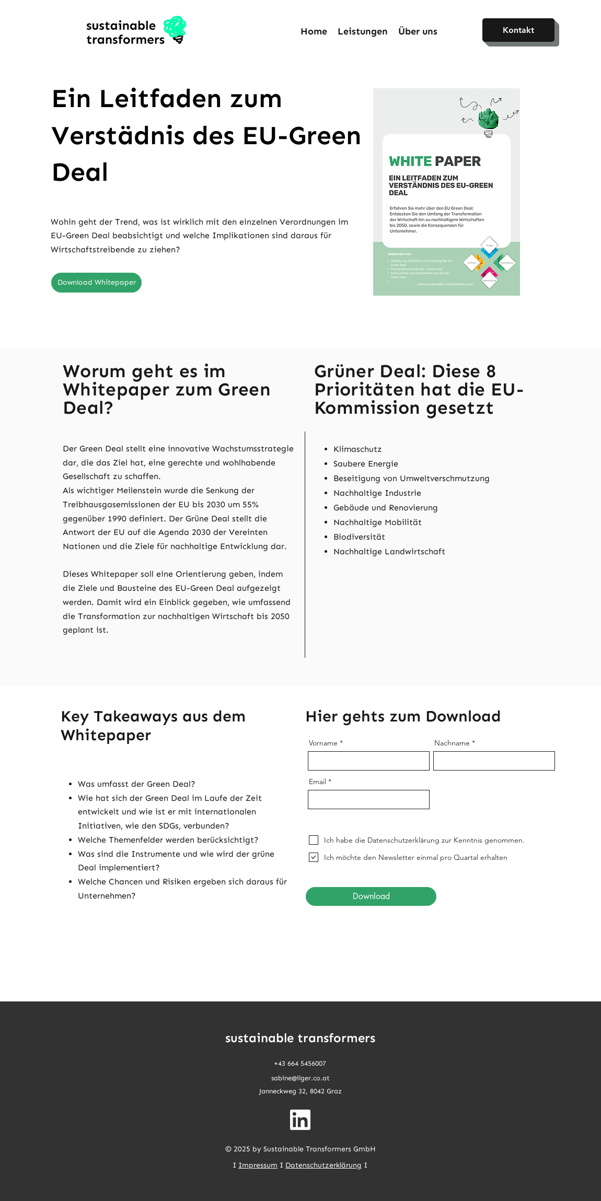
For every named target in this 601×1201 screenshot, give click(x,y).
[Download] (371, 896)
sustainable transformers (300, 1037)
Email (317, 781)
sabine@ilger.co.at (300, 1078)
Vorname (323, 743)
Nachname (452, 743)
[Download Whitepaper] (96, 283)
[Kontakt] (518, 30)
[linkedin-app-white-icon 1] (300, 1120)
